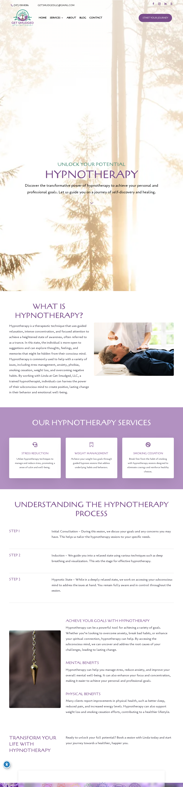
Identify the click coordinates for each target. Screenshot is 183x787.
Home (42, 17)
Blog (82, 17)
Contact (95, 17)
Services (55, 17)
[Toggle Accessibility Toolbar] (6, 764)
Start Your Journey (155, 17)
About (71, 17)
